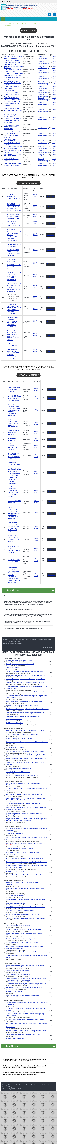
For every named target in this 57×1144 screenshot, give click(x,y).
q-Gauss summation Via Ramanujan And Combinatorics (22, 734)
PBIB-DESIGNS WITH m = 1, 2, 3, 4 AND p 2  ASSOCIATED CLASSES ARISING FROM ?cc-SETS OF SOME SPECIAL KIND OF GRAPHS (14, 250)
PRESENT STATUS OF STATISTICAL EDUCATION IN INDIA (14, 223)
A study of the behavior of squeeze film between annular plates (24, 701)
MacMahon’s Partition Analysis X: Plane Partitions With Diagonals (25, 730)
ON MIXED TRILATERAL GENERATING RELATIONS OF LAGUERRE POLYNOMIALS (14, 276)
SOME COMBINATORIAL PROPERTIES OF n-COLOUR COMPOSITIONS (14, 423)
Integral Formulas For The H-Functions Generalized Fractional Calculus (27, 758)
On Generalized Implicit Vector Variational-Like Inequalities (23, 804)
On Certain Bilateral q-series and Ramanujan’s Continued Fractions (25, 751)
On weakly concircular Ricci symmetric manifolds (20, 664)
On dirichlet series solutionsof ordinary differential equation (23, 705)
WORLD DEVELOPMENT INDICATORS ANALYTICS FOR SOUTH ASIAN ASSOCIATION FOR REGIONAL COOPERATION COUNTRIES (13, 351)
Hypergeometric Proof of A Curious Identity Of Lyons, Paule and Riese (26, 755)
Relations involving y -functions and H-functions (19, 660)
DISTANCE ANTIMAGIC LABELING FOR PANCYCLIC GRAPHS (12, 83)
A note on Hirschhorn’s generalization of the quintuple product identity (26, 679)
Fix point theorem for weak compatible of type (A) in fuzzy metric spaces (27, 709)
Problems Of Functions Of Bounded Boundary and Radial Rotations (25, 918)
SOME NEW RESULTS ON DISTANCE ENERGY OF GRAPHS (12, 103)
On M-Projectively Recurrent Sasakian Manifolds (20, 910)
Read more (50, 196)
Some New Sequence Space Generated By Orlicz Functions (23, 952)
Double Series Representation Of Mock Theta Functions (22, 942)
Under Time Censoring (12, 839)
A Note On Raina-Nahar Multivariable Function (19, 849)
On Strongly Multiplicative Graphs (15, 903)
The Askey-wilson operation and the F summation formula (23, 1034)
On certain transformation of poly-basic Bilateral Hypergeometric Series (26, 984)
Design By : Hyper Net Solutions (12, 643)
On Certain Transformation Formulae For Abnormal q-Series (23, 929)
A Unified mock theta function (14, 991)
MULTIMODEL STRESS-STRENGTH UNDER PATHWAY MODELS (14, 216)
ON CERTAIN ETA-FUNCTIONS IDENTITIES (13, 432)
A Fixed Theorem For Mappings (15, 895)
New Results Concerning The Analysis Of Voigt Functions (23, 775)
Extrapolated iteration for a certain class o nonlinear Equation (24, 987)
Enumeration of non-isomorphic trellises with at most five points (24, 671)
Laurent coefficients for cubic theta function (18, 974)
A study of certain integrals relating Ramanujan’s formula (22, 995)
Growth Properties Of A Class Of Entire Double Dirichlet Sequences (25, 899)
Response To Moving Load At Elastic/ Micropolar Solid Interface (24, 875)
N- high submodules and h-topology (16, 1038)
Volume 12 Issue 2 (35, 196)
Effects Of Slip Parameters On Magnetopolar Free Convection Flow (25, 907)
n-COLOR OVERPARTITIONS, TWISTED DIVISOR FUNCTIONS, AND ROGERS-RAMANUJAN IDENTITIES (14, 410)
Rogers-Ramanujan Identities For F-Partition (19, 738)
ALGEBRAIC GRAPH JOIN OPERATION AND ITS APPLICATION (12, 127)
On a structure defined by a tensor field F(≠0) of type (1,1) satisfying (26, 675)
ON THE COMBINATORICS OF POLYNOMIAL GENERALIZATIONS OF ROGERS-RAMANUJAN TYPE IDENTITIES (14, 513)
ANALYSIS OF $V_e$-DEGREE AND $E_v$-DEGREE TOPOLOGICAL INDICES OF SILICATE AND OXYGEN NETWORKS (13, 118)
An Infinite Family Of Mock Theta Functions (18, 768)
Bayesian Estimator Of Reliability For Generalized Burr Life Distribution (27, 837)
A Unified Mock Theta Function (15, 871)
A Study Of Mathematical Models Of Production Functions (23, 914)
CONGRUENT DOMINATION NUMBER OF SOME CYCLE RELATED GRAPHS (12, 62)
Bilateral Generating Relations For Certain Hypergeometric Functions (26, 1031)
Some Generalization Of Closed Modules (18, 925)
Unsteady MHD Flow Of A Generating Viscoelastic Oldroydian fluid (25, 1019)
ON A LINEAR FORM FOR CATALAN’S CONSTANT (14, 389)
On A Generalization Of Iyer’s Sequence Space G (20, 939)
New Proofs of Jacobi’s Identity (15, 747)
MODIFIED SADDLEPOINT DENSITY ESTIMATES (13, 196)
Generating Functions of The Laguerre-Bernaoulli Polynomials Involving (27, 742)
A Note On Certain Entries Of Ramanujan (18, 772)
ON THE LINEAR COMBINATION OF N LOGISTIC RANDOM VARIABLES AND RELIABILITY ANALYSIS (14, 206)
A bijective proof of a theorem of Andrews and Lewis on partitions (25, 682)
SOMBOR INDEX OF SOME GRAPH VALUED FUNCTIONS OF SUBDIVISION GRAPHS (13, 110)
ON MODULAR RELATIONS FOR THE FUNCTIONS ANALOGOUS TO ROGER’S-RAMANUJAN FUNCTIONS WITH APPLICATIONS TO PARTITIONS (14, 575)
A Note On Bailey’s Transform (14, 834)
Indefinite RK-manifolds (12, 667)
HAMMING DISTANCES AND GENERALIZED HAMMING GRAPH (12, 77)
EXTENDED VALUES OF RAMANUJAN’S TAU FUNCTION (14, 560)
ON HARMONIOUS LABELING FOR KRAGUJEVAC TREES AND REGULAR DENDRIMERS (13, 71)
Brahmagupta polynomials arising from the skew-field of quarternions (26, 692)
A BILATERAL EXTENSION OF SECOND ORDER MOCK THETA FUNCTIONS (13, 539)
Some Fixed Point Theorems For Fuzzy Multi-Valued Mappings (24, 794)
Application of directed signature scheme (17, 970)
